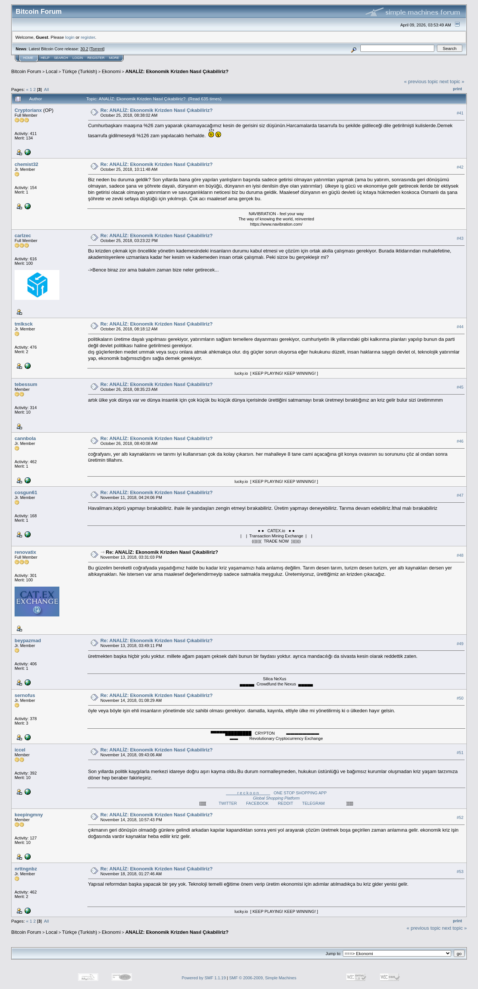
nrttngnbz (26, 869)
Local (52, 71)
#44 (460, 326)
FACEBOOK (262, 803)
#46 (460, 441)
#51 (460, 752)
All (46, 89)
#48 (460, 555)
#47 (460, 495)
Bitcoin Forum (26, 71)
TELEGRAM (318, 803)
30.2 (84, 49)
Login (77, 58)
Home (28, 58)
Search (61, 58)
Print (457, 89)
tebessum (26, 384)
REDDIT (290, 803)
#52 (460, 817)
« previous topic (421, 81)
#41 (460, 113)
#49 (460, 643)
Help (45, 58)
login (70, 37)
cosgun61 (26, 492)
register (88, 37)
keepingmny (29, 814)
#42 (460, 167)
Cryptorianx (28, 110)
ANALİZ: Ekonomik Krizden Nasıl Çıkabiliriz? (177, 71)
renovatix (25, 552)
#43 (460, 238)
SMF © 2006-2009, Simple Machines (263, 978)
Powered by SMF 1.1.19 (204, 978)
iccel (20, 750)
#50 (460, 698)
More (114, 58)
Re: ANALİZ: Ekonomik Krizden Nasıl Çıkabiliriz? (156, 110)
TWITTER (232, 803)
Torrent (97, 49)
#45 (460, 387)
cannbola (25, 438)
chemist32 (26, 164)
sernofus (25, 695)
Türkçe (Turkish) (79, 71)
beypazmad (28, 640)
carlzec (23, 235)
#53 (460, 871)
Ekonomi (111, 71)
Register (96, 58)
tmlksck (23, 324)
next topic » (452, 81)
